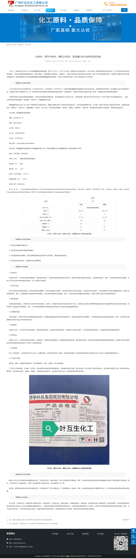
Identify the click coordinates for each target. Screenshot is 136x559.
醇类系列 (69, 544)
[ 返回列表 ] (126, 519)
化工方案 (100, 541)
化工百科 (28, 45)
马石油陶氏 (100, 544)
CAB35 (11, 71)
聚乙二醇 (69, 541)
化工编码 (84, 541)
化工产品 (37, 10)
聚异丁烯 (69, 547)
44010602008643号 (81, 557)
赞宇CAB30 (63, 71)
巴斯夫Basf (100, 547)
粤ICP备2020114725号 (94, 557)
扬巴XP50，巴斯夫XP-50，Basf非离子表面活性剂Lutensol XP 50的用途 (35, 523)
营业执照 (54, 541)
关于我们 (24, 10)
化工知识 (63, 10)
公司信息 (54, 538)
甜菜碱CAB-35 (26, 71)
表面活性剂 (70, 549)
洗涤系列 (69, 538)
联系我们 (90, 10)
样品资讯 (100, 538)
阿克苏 (99, 549)
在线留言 (76, 10)
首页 (14, 45)
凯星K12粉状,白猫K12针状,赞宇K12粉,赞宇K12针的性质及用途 (32, 520)
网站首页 (11, 10)
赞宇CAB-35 (54, 71)
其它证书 (54, 544)
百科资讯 (50, 10)
